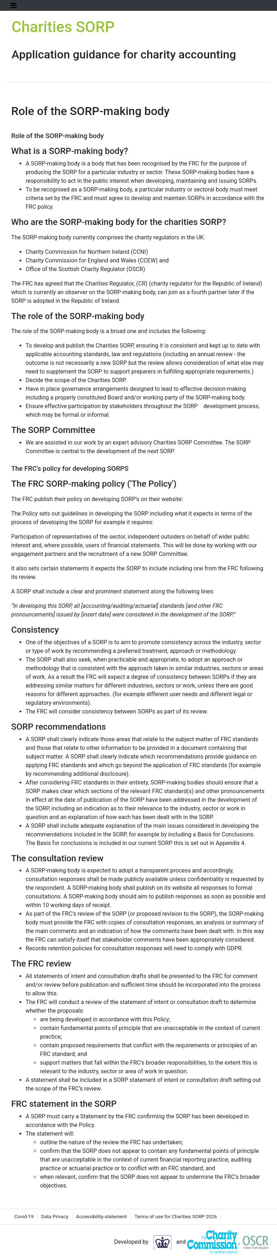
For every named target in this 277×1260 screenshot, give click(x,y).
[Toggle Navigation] (13, 5)
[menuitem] (24, 1217)
